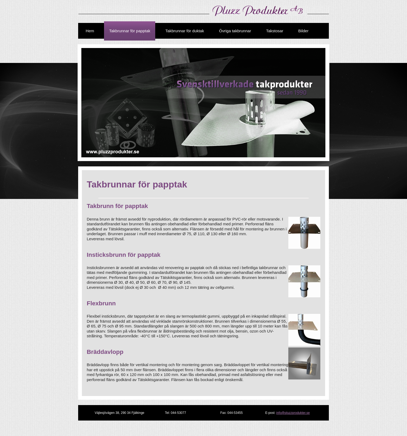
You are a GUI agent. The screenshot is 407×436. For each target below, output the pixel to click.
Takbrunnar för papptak (129, 31)
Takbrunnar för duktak (184, 31)
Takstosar (274, 31)
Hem (90, 31)
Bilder (303, 31)
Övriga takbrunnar (235, 31)
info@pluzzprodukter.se (293, 413)
